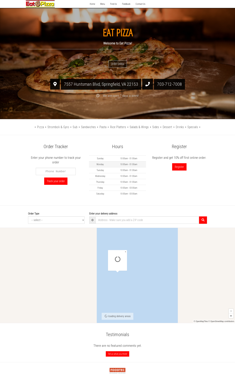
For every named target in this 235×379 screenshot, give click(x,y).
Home (92, 4)
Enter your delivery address (103, 213)
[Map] (117, 275)
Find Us (113, 4)
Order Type (33, 213)
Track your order (56, 181)
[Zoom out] (231, 319)
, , (101, 84)
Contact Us (140, 4)
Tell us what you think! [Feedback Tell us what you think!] (117, 354)
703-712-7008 (169, 84)
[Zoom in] (231, 314)
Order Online (117, 64)
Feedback (126, 4)
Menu (102, 4)
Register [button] (179, 166)
